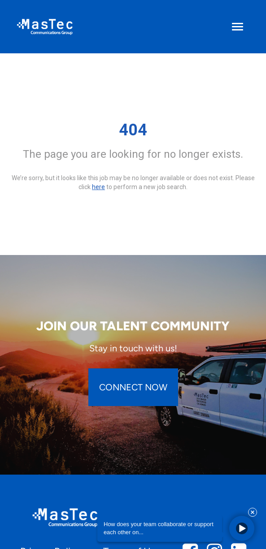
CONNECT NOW (133, 387)
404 (133, 130)
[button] (241, 528)
